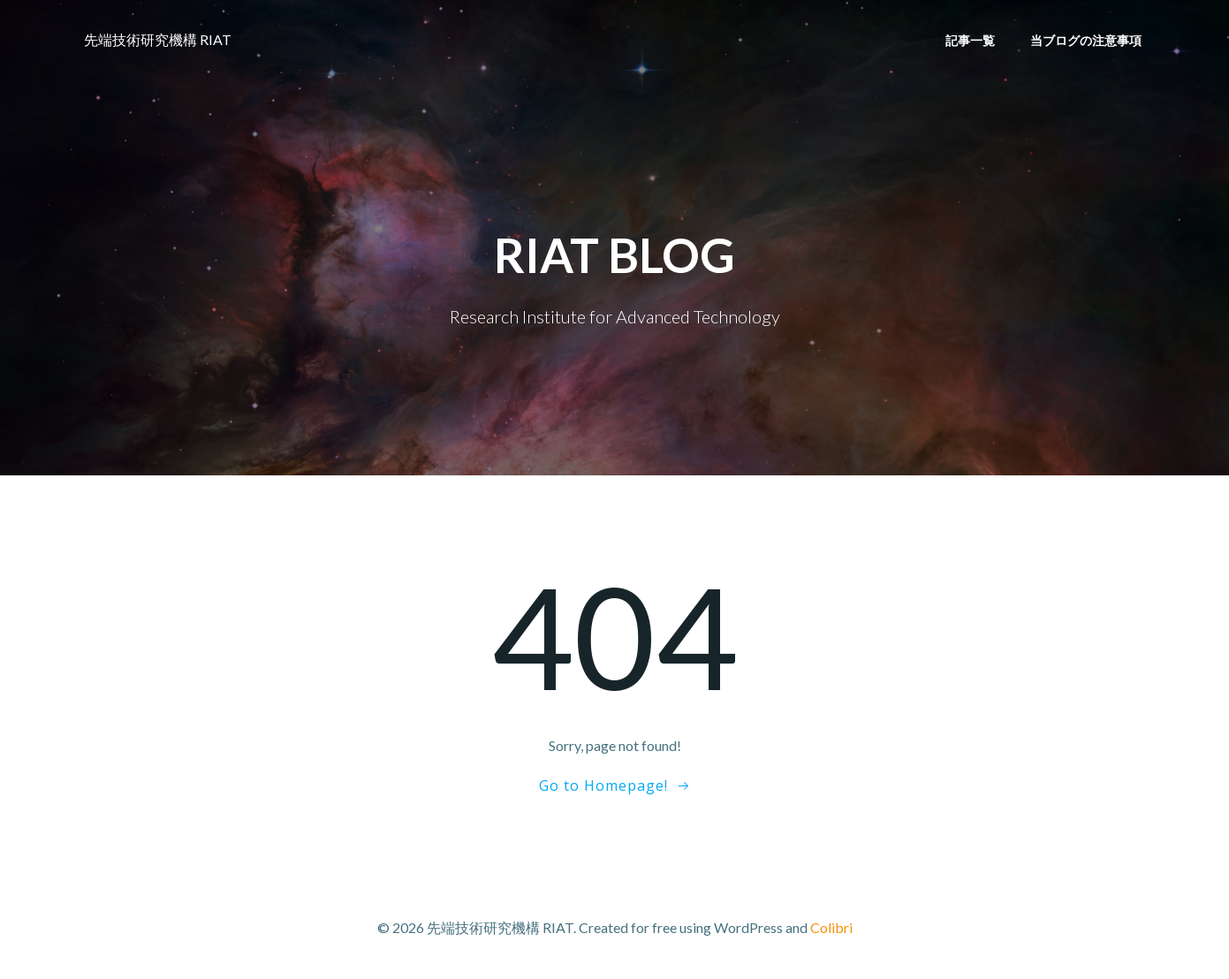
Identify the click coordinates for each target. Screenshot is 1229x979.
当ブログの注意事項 (1086, 40)
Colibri (831, 927)
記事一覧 (970, 40)
